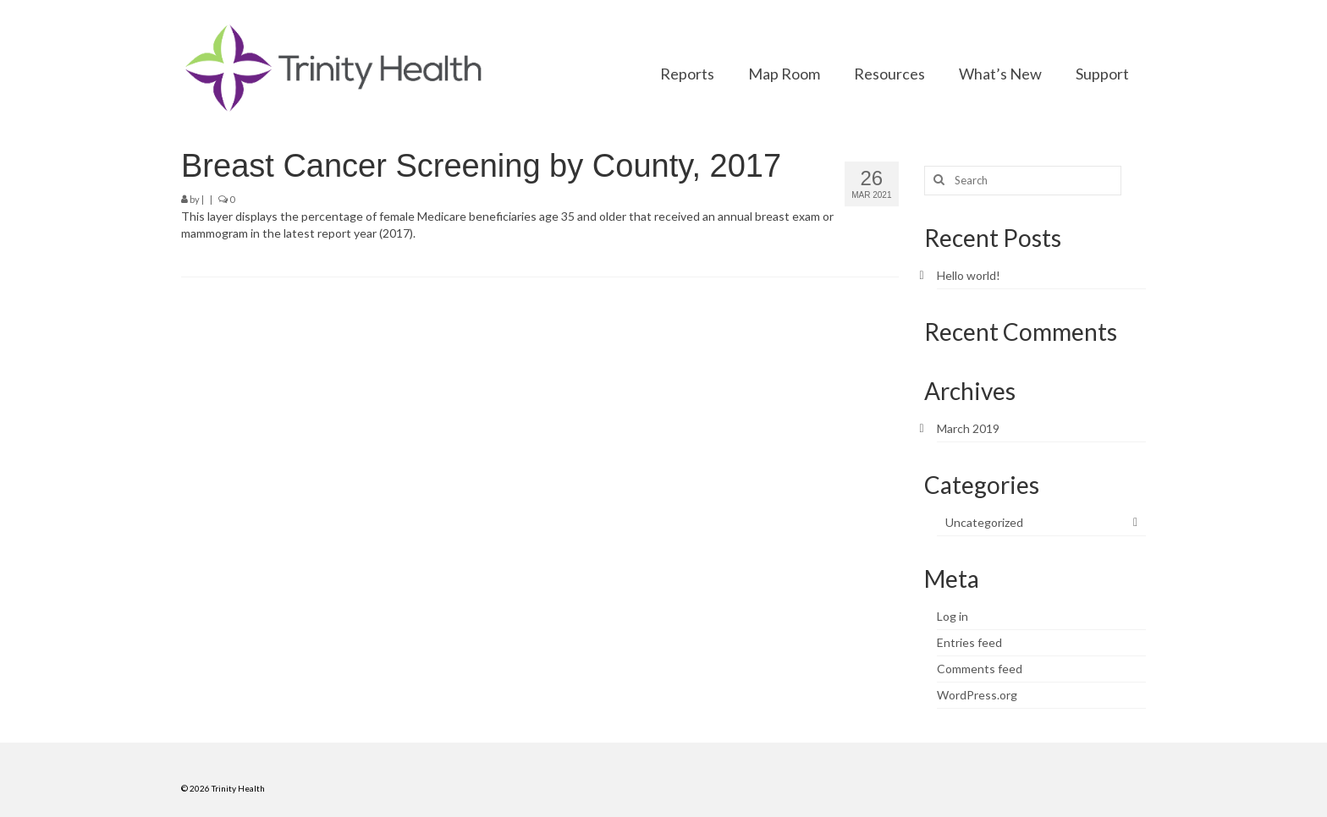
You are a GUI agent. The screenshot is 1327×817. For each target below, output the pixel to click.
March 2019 (968, 428)
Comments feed (979, 668)
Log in (952, 616)
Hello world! (968, 275)
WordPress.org (977, 695)
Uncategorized (984, 522)
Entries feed (969, 642)
